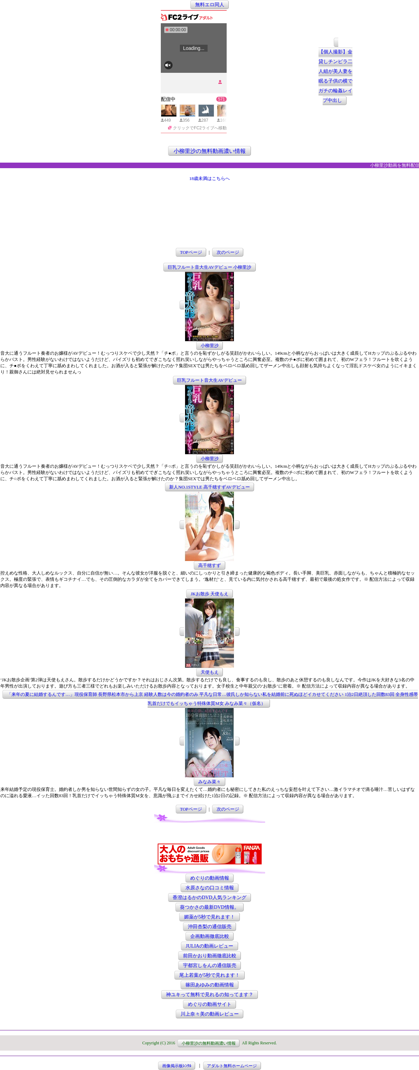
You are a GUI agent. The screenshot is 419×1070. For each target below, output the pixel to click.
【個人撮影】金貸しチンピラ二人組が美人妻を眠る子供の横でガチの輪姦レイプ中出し (335, 76)
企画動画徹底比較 (209, 936)
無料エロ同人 (209, 4)
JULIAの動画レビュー (209, 946)
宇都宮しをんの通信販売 (209, 965)
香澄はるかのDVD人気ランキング (209, 897)
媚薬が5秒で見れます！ (209, 917)
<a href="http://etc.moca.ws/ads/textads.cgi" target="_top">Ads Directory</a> (209, 833)
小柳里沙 (210, 345)
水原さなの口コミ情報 (209, 887)
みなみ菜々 (209, 781)
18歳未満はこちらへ (209, 178)
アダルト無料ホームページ (232, 1065)
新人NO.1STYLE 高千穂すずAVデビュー (209, 487)
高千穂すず (209, 565)
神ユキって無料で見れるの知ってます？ (209, 994)
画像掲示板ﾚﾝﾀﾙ (176, 1065)
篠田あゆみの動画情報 (209, 984)
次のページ (228, 252)
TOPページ (191, 252)
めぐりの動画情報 (209, 878)
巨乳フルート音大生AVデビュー (209, 380)
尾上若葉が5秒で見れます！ (209, 975)
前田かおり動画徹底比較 (209, 955)
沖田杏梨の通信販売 (210, 926)
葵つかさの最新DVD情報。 (209, 907)
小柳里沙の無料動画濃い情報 (210, 151)
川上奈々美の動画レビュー (210, 1014)
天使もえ (210, 672)
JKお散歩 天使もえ (209, 593)
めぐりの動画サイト (210, 1004)
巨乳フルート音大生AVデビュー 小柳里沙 (209, 267)
